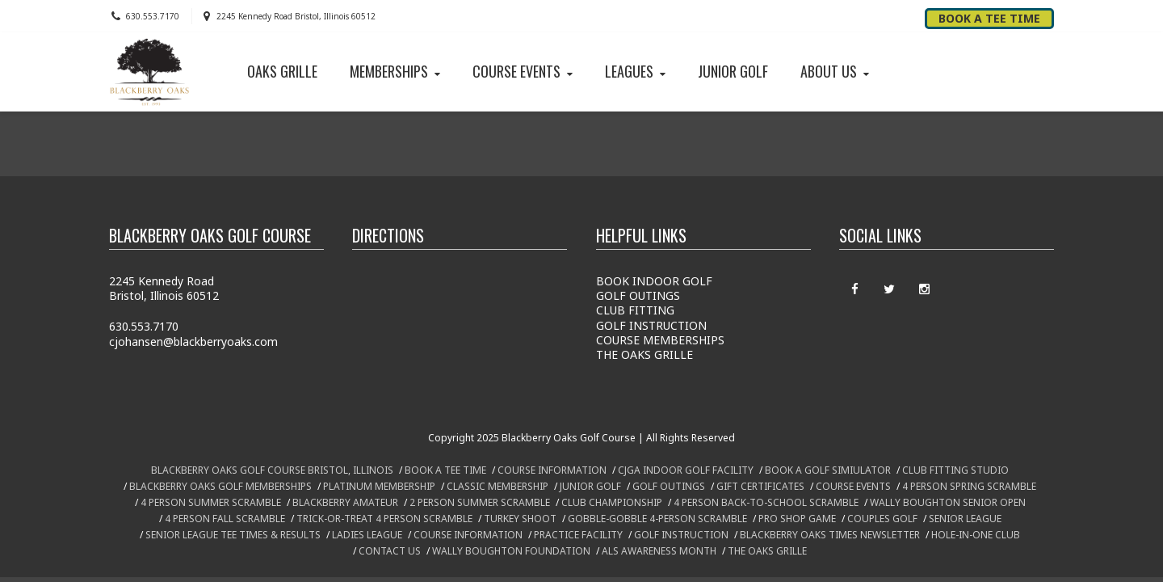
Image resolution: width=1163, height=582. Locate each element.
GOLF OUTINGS (638, 295)
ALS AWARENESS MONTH (659, 551)
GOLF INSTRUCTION (651, 325)
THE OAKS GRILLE (644, 354)
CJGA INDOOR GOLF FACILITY (686, 470)
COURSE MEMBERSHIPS (660, 340)
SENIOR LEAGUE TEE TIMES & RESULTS (233, 535)
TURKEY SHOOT (520, 518)
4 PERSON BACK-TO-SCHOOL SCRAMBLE (766, 502)
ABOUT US (836, 71)
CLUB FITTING (635, 310)
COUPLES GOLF (882, 518)
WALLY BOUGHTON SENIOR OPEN (948, 502)
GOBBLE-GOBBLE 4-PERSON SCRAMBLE (657, 518)
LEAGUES (637, 71)
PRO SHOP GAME (797, 518)
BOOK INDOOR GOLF (654, 281)
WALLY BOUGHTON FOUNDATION (511, 551)
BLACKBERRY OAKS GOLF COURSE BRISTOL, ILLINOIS (272, 470)
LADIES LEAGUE (367, 535)
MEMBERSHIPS (396, 71)
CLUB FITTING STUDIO (955, 470)
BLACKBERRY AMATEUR (345, 502)
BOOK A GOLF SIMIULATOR (828, 470)
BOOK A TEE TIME (445, 470)
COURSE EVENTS (524, 71)
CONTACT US (390, 551)
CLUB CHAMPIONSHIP (611, 502)
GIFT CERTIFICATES (760, 486)
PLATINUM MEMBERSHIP (379, 486)
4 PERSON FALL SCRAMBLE (225, 518)
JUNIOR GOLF (733, 71)
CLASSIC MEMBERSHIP (497, 486)
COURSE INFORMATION (552, 470)
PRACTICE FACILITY (578, 535)
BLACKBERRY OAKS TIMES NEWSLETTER (830, 535)
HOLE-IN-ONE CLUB (975, 535)
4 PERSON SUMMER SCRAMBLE (211, 502)
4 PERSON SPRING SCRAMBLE (969, 486)
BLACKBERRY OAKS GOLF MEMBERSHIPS (220, 486)
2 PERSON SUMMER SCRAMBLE (479, 502)
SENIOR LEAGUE (965, 518)
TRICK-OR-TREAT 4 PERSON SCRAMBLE (384, 518)
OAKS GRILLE (282, 71)
